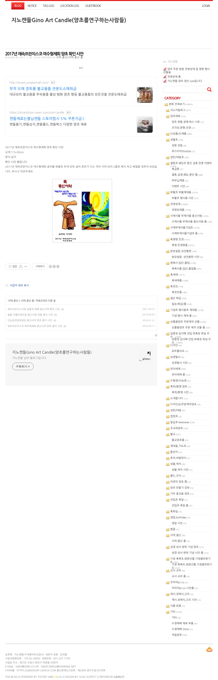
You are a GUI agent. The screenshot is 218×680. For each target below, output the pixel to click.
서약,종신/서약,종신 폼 (69, 57)
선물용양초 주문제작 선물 (188, 321)
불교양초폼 (180, 440)
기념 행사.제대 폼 (184, 315)
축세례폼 (180, 280)
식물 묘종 (177, 605)
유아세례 (178, 368)
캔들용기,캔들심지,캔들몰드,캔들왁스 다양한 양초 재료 (48, 124)
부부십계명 (180, 180)
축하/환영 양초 (180, 386)
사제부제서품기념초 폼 (187, 233)
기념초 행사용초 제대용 (187, 310)
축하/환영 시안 (182, 392)
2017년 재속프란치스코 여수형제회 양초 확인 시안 (44, 54)
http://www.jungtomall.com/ (29, 82)
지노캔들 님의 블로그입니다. (29, 358)
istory (42, 677)
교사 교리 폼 (181, 576)
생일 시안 (179, 523)
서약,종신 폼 (27, 301)
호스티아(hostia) (183, 151)
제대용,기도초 (180, 446)
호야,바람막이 (180, 458)
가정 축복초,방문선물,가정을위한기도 (190, 559)
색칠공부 (179, 635)
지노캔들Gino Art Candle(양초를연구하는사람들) (68, 20)
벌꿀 (174, 529)
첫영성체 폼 (174, 76)
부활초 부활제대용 (184, 192)
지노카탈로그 (180, 110)
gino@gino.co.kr (27, 666)
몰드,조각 (177, 475)
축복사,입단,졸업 (183, 263)
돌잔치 (176, 452)
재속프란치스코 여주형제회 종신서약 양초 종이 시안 (34, 326)
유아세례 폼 (181, 374)
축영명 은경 (180, 239)
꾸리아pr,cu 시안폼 (185, 588)
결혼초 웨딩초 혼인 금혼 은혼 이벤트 (191, 163)
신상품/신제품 (181, 133)
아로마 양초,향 (180, 481)
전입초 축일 (179, 499)
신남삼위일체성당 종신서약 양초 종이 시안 (29, 320)
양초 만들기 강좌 (181, 487)
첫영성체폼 (181, 210)
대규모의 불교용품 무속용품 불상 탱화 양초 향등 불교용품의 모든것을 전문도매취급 (68, 94)
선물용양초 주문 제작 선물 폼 (191, 327)
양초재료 (178, 116)
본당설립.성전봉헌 (183, 251)
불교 (175, 434)
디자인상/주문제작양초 (185, 404)
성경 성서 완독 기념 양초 (187, 547)
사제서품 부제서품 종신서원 (189, 215)
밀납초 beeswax (182, 422)
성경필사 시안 (182, 362)
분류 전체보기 (181, 104)
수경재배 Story (182, 629)
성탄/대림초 (179, 157)
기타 (176, 611)
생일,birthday (180, 517)
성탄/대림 (177, 410)
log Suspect (87, 677)
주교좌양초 (179, 428)
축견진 (176, 286)
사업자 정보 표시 (17, 285)
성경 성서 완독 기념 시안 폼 (190, 552)
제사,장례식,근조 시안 (186, 599)
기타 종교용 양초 (181, 493)
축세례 (177, 274)
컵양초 (176, 416)
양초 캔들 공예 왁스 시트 (188, 122)
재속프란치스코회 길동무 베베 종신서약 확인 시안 (33, 309)
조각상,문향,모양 (183, 127)
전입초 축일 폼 (182, 505)
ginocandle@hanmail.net (58, 666)
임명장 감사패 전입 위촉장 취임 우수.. (189, 334)
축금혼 (177, 169)
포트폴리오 (180, 351)
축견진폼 (179, 292)
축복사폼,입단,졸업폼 (186, 268)
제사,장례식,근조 (182, 594)
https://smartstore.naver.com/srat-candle (37, 112)
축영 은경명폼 (183, 245)
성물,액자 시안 (182, 469)
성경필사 (177, 357)
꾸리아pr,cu (179, 582)
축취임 (176, 511)
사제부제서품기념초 (185, 227)
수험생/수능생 (180, 380)
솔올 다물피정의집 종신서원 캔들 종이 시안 (30, 315)
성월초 (176, 139)
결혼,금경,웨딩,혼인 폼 (187, 174)
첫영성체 (179, 204)
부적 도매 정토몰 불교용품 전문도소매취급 (43, 89)
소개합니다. (179, 398)
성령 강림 (179, 145)
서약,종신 (13, 301)
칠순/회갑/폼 (182, 304)
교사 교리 (177, 570)
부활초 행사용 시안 (185, 198)
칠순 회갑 (178, 298)
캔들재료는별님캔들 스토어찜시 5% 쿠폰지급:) (47, 119)
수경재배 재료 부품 (185, 623)
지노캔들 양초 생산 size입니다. (185, 81)
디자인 (176, 345)
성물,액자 (177, 464)
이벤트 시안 (180, 186)
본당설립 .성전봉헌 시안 (187, 257)
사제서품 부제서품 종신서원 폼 (192, 221)
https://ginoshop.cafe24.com (36, 670)
